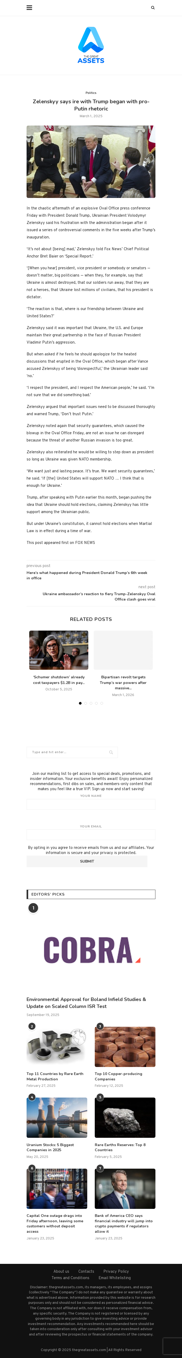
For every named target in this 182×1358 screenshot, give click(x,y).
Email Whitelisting (115, 1278)
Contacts (86, 1271)
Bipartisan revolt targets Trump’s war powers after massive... (123, 683)
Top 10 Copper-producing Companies (118, 1076)
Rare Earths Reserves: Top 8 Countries (120, 1147)
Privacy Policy (116, 1271)
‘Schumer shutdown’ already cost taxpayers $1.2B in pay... (59, 680)
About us (61, 1271)
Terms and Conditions (70, 1278)
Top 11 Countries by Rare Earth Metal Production (55, 1076)
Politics (91, 93)
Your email (91, 832)
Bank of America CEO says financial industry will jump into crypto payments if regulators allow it (124, 1223)
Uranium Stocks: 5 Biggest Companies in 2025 (50, 1147)
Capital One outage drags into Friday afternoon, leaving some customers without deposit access (55, 1223)
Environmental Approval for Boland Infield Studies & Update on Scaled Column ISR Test (86, 1002)
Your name (91, 802)
